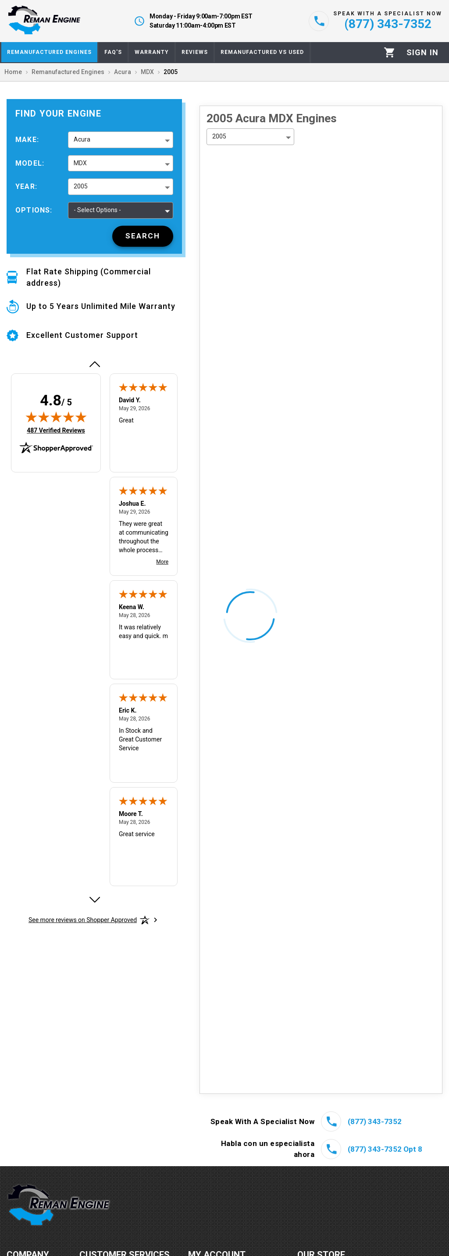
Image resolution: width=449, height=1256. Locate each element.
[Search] (142, 236)
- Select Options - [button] (97, 209)
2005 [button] (81, 186)
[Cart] (389, 52)
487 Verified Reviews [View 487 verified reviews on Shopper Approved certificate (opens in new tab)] (56, 430)
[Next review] (94, 899)
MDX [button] (80, 163)
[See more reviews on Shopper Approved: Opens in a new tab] (83, 920)
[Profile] (422, 53)
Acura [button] (82, 139)
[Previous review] (94, 364)
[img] (56, 416)
